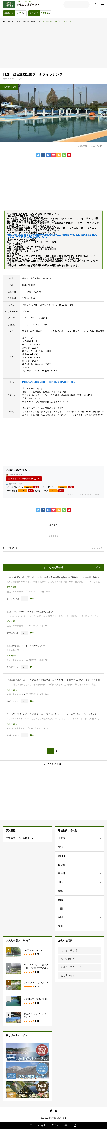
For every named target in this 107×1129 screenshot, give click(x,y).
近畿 (81, 900)
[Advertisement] (53, 46)
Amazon (28, 487)
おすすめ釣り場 (69, 950)
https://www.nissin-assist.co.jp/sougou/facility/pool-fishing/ (48, 382)
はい (24, 598)
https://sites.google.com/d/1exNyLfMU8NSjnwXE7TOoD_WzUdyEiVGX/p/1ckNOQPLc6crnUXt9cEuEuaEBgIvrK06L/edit (53, 236)
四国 (81, 917)
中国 (81, 908)
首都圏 (81, 864)
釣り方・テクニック (71, 967)
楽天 (36, 487)
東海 (81, 891)
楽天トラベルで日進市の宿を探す (23, 478)
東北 (81, 847)
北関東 (81, 856)
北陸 (81, 882)
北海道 (81, 838)
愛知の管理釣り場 (9, 87)
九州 (81, 926)
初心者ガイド (68, 975)
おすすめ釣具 (68, 959)
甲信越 (81, 873)
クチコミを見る (38, 1125)
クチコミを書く (60, 1125)
